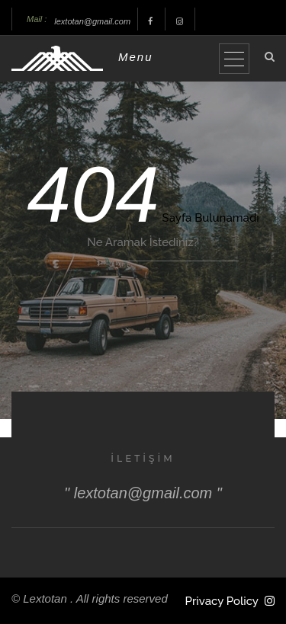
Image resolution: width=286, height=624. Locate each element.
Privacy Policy (222, 601)
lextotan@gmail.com (92, 21)
